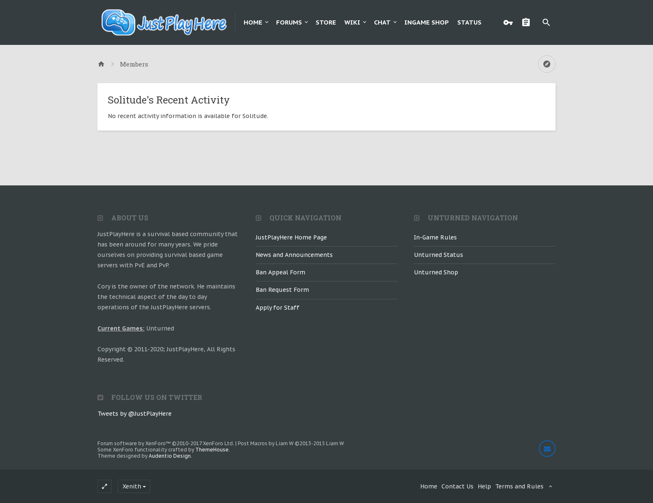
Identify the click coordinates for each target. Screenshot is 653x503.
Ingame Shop (426, 22)
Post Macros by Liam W (291, 443)
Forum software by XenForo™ (165, 443)
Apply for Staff (277, 307)
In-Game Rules (435, 237)
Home (253, 22)
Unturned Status (438, 255)
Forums (289, 22)
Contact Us (457, 486)
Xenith (131, 486)
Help (484, 486)
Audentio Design (170, 456)
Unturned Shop (436, 272)
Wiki (352, 22)
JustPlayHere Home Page (291, 237)
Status (469, 22)
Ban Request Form (282, 289)
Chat (382, 22)
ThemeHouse (212, 449)
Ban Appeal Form (280, 272)
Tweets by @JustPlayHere (134, 413)
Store (326, 22)
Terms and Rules (519, 486)
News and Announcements (294, 255)
